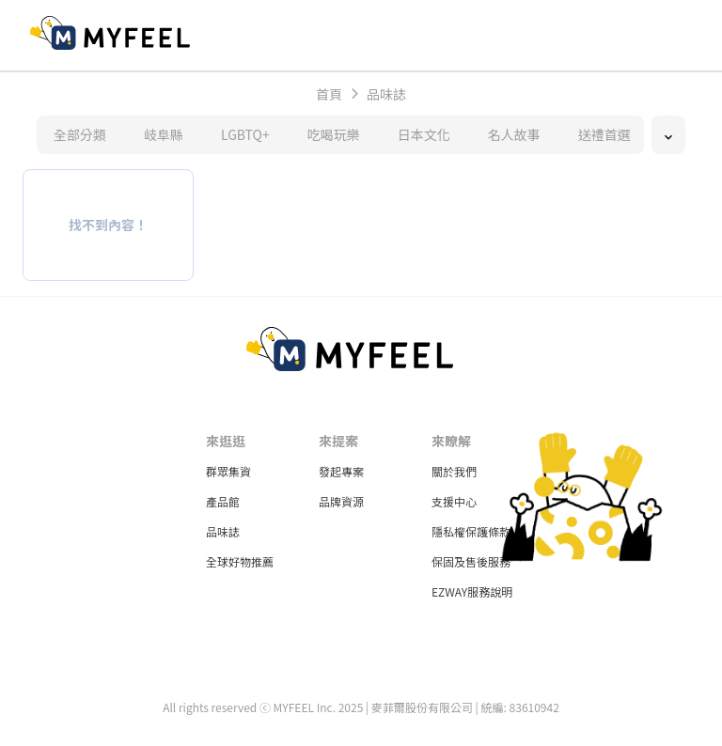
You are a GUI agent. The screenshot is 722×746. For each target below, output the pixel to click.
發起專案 (341, 471)
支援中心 (454, 501)
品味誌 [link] (386, 94)
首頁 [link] (329, 94)
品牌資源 (341, 501)
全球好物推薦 (240, 561)
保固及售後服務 (471, 561)
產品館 (223, 501)
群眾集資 (228, 471)
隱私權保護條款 (471, 531)
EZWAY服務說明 (472, 591)
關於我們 (454, 471)
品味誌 (223, 531)
